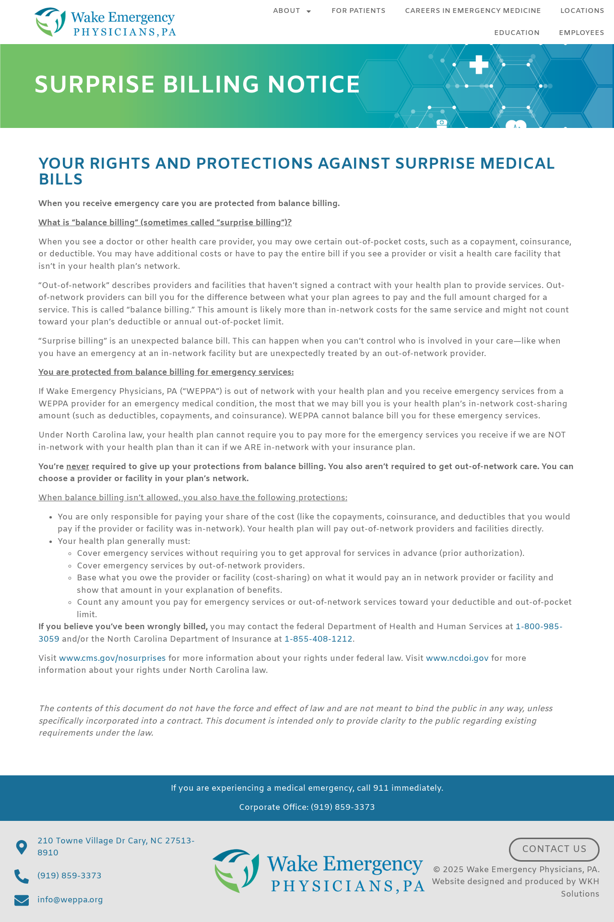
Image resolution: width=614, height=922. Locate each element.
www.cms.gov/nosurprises (112, 658)
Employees (581, 33)
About (292, 11)
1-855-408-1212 (318, 639)
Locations (582, 11)
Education (517, 33)
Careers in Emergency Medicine (473, 11)
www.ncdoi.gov (457, 658)
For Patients (358, 11)
